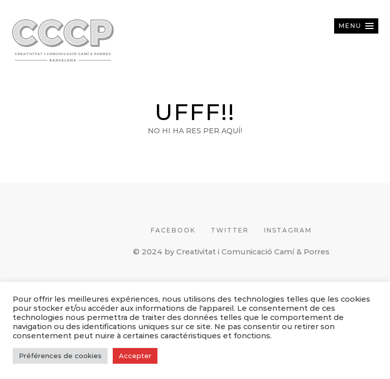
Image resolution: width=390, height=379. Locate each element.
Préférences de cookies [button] (60, 356)
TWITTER (230, 230)
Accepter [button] (135, 356)
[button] (356, 26)
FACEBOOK (173, 230)
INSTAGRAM (288, 230)
